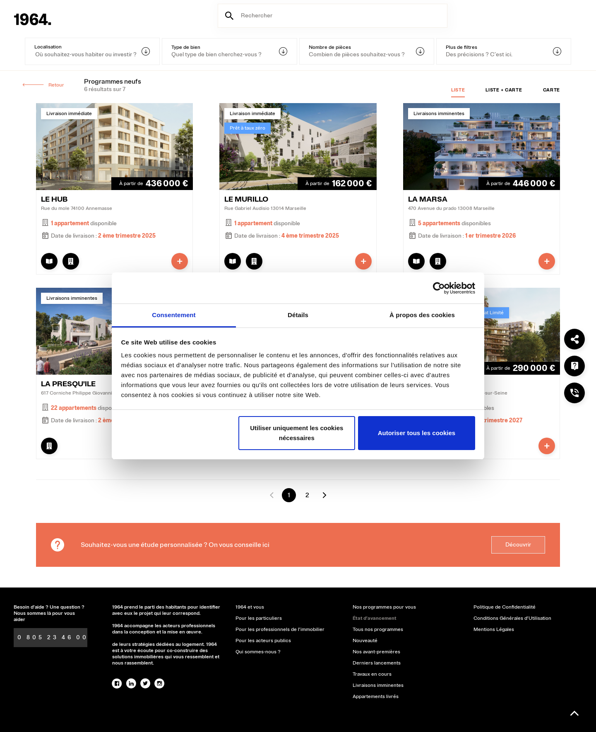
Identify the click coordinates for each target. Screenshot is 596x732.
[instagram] (159, 684)
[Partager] (574, 339)
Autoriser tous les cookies (417, 432)
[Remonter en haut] (574, 713)
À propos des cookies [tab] (422, 314)
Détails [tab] (298, 314)
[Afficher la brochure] (49, 261)
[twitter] (145, 684)
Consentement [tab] (173, 314)
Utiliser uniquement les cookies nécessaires (296, 432)
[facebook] (117, 684)
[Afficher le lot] (70, 261)
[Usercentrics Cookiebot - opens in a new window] (439, 288)
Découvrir (518, 544)
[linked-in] (131, 684)
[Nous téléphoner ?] (574, 393)
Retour (43, 85)
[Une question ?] (574, 366)
